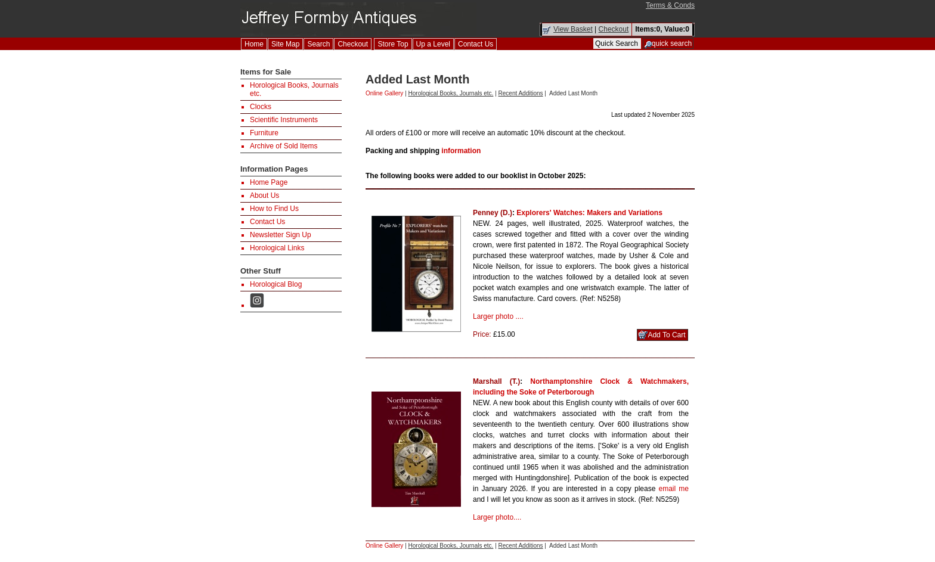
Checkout (614, 29)
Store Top (392, 44)
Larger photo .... (498, 316)
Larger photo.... (497, 517)
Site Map (285, 44)
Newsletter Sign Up (280, 235)
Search (318, 44)
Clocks (260, 107)
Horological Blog (276, 284)
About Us (264, 195)
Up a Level (433, 44)
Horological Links (277, 248)
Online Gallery (384, 93)
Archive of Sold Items (283, 146)
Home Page (268, 182)
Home (254, 44)
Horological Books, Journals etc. (451, 93)
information (461, 151)
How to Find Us (274, 208)
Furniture (264, 133)
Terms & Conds (670, 5)
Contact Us (475, 44)
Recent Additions (521, 93)
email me (674, 489)
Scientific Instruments (284, 120)
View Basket (573, 29)
